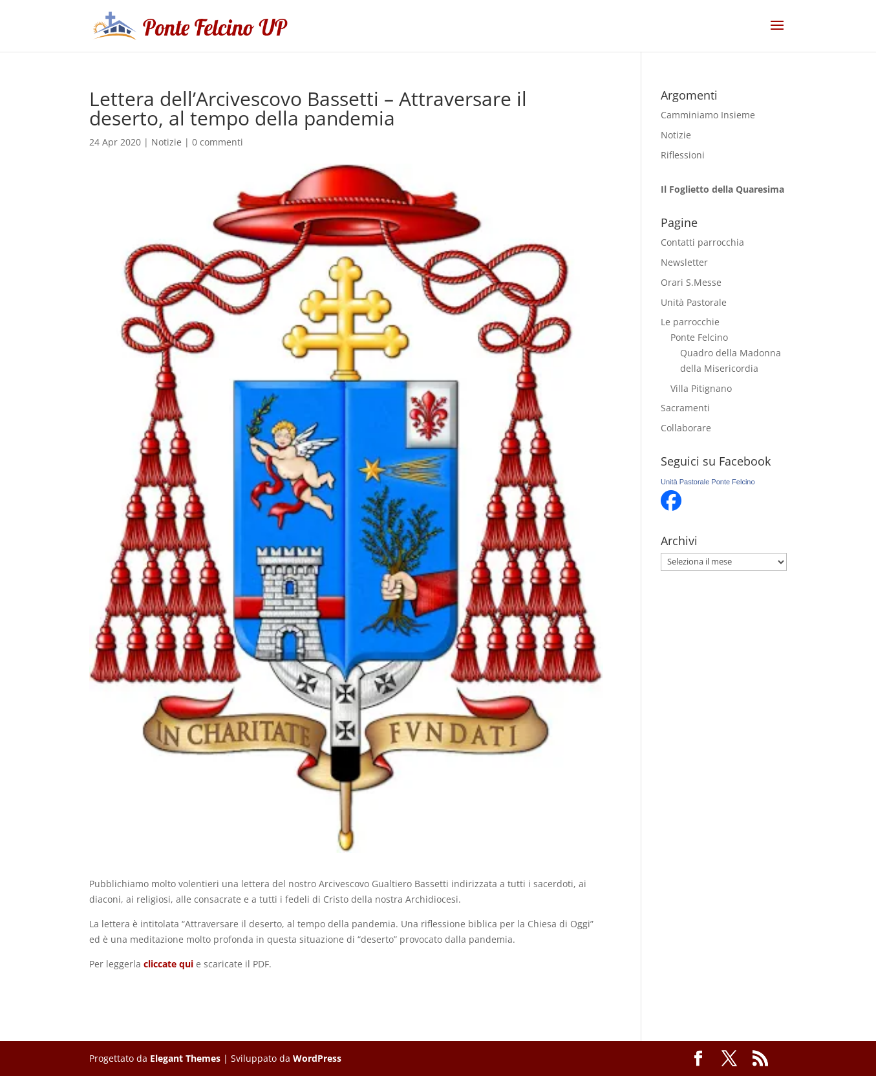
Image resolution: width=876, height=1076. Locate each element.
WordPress (317, 1058)
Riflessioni (683, 155)
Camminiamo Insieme (708, 115)
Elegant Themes (185, 1058)
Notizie (166, 142)
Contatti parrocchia (702, 242)
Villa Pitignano (701, 388)
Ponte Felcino (699, 337)
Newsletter (684, 262)
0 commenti (217, 142)
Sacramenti (685, 408)
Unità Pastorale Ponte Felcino (708, 482)
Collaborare (686, 428)
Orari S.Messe (691, 282)
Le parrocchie (690, 322)
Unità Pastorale (694, 302)
